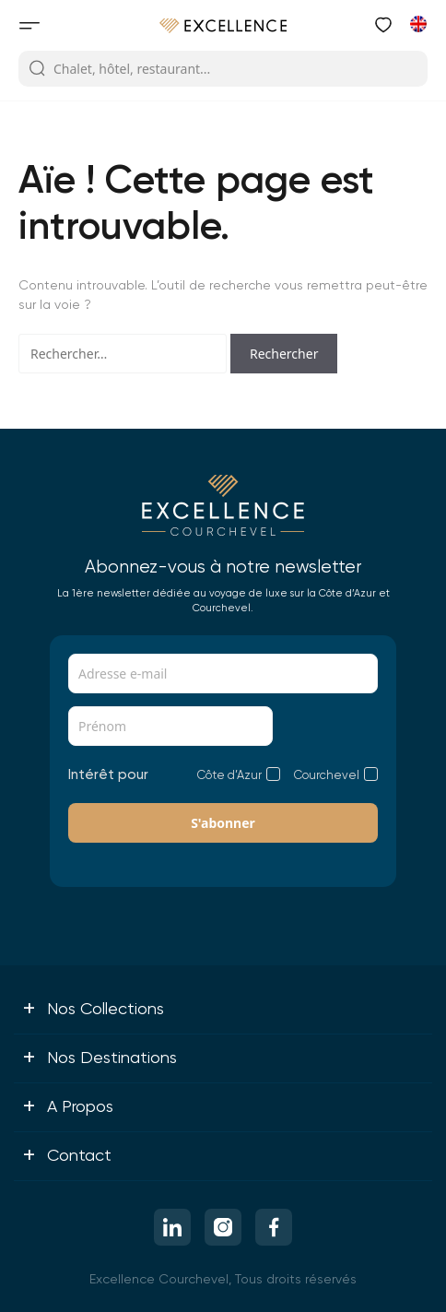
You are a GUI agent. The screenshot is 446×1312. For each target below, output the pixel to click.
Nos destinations (99, 1056)
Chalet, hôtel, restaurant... (119, 69)
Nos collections (93, 1008)
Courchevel (326, 775)
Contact (67, 1154)
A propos (67, 1105)
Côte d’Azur (229, 775)
